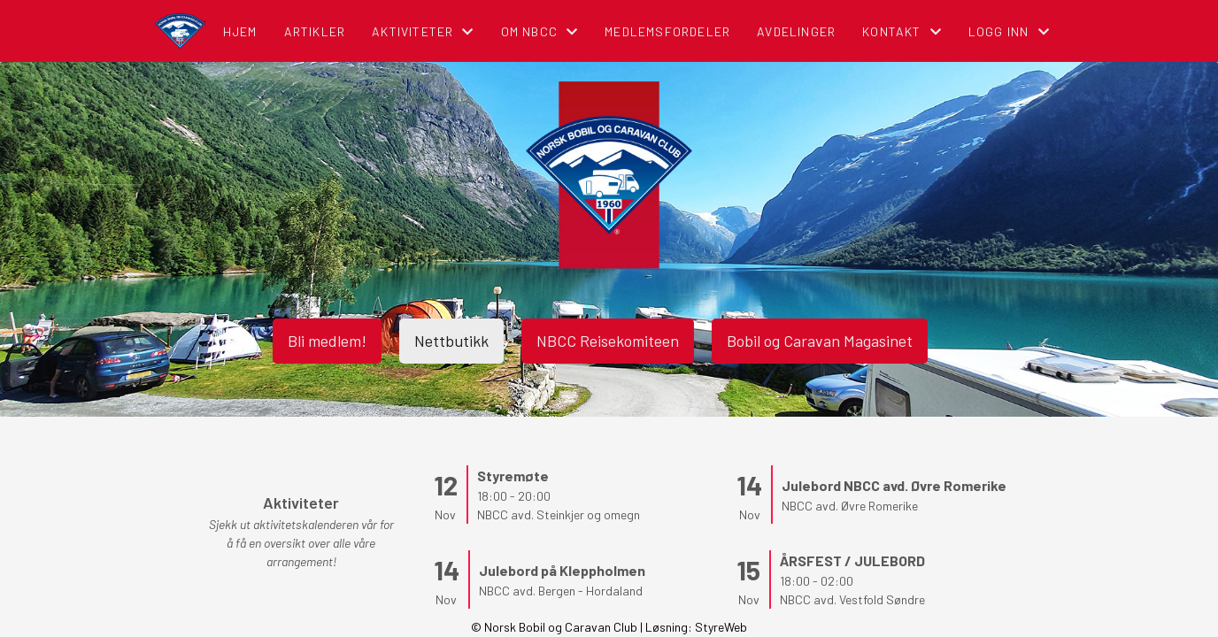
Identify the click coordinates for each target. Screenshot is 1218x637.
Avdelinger (796, 31)
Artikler (315, 31)
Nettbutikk (451, 340)
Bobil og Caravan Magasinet (820, 340)
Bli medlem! (327, 340)
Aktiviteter (423, 31)
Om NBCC (540, 31)
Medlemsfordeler (667, 31)
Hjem (240, 31)
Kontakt (902, 31)
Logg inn (1009, 31)
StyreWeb (721, 626)
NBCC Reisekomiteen (607, 340)
